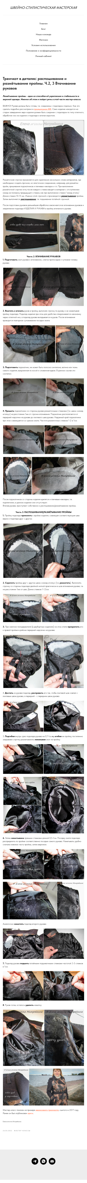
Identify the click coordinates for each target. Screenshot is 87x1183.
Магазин (43, 39)
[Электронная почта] (52, 1164)
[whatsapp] (43, 1164)
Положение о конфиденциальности (43, 50)
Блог (43, 29)
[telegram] (35, 1164)
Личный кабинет (43, 56)
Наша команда (43, 34)
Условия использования (43, 45)
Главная (43, 23)
